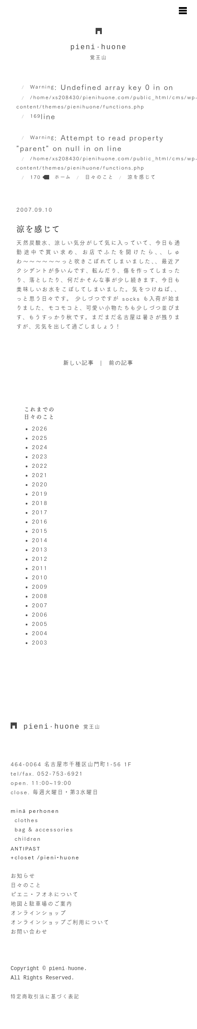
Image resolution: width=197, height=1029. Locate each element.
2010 (40, 577)
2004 (40, 633)
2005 (40, 623)
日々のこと (26, 885)
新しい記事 (78, 363)
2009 (40, 586)
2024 (40, 447)
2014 (40, 540)
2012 (40, 558)
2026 (40, 428)
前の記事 (121, 363)
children (28, 838)
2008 (40, 595)
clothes (27, 820)
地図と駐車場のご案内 (42, 903)
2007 (40, 605)
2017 (40, 512)
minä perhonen (35, 810)
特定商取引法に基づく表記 (45, 996)
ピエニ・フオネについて (45, 894)
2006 (40, 614)
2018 (40, 502)
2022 (40, 465)
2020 (40, 484)
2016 (40, 521)
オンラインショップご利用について (60, 922)
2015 (40, 530)
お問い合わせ (29, 931)
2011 (40, 568)
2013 (40, 549)
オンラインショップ (38, 913)
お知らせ (23, 875)
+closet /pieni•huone (45, 857)
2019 (40, 493)
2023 (40, 456)
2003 (40, 642)
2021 (40, 475)
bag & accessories (44, 829)
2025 (40, 437)
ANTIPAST (26, 848)
